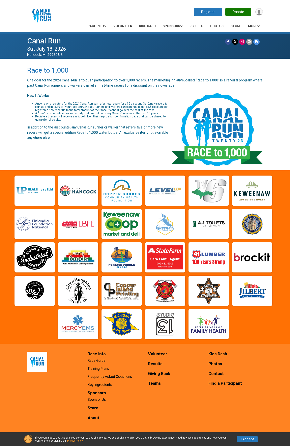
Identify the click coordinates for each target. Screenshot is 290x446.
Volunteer (122, 26)
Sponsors (171, 26)
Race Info (96, 26)
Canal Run (44, 41)
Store (236, 26)
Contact (216, 373)
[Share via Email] (249, 42)
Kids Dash (147, 26)
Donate (238, 12)
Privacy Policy (75, 440)
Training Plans (98, 369)
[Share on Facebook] (228, 42)
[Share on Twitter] (235, 42)
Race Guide (97, 361)
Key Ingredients (100, 385)
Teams (154, 383)
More (252, 26)
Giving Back (159, 373)
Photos (217, 26)
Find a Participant (225, 383)
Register (208, 12)
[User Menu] (259, 12)
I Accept (247, 439)
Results (196, 26)
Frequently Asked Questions (110, 377)
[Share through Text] (256, 42)
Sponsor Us (97, 400)
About (93, 418)
